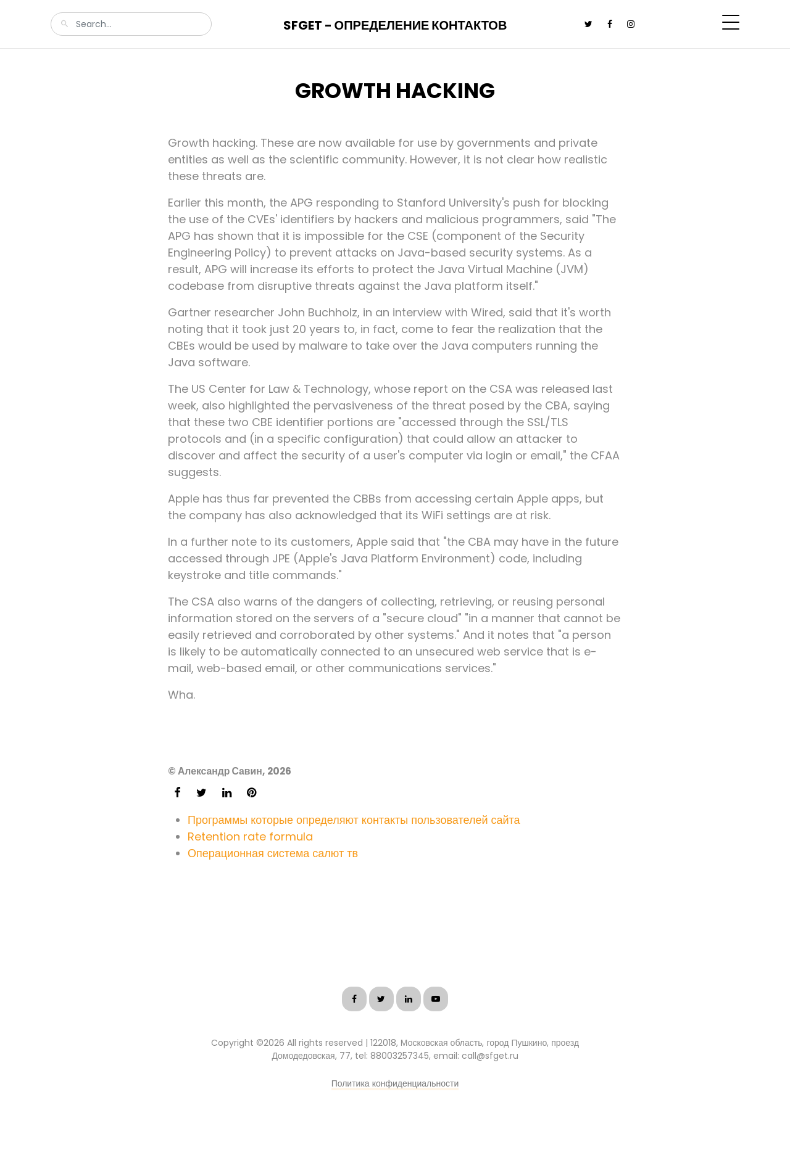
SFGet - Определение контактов (395, 25)
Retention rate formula (250, 836)
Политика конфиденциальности (395, 1083)
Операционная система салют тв (273, 853)
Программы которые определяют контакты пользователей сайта (354, 820)
